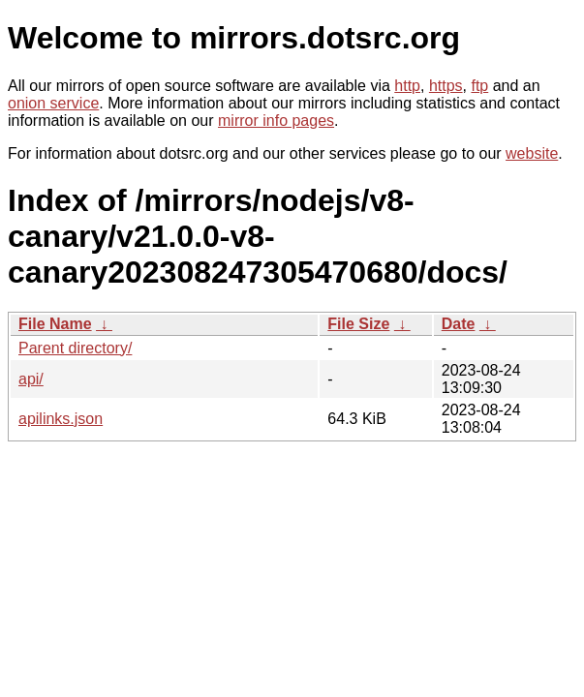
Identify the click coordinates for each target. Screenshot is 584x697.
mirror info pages (276, 120)
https (446, 85)
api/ (31, 379)
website (532, 153)
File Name (55, 324)
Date (459, 324)
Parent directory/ (75, 348)
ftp (479, 85)
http (407, 85)
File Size (358, 324)
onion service (53, 103)
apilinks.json (60, 418)
